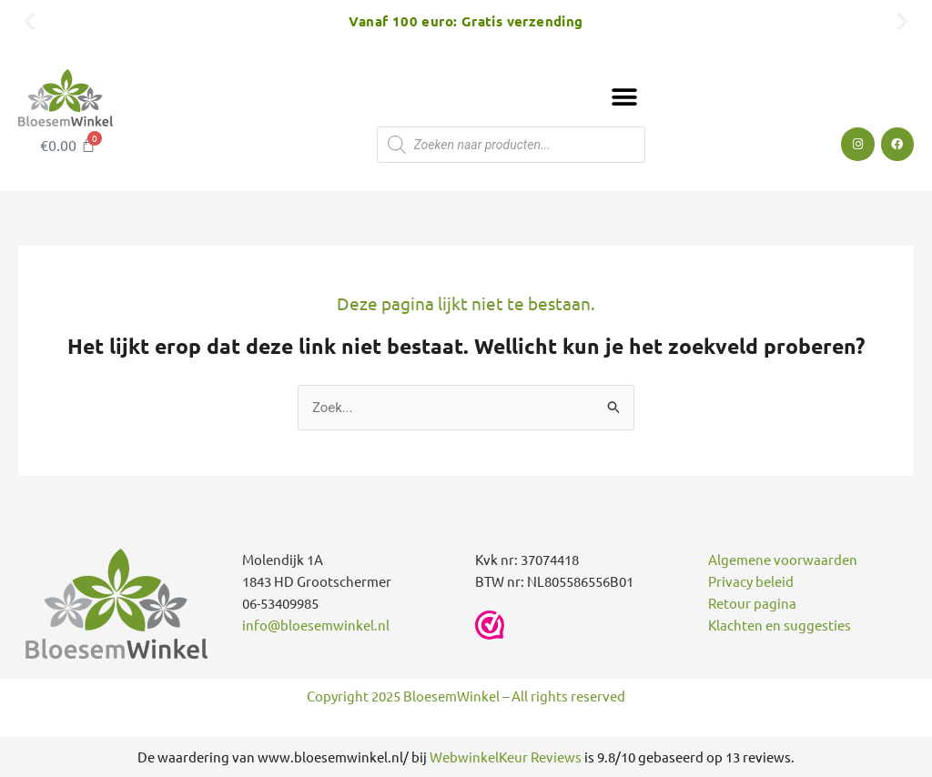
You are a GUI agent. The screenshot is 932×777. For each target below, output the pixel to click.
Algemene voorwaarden (782, 560)
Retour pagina (752, 603)
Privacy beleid (751, 581)
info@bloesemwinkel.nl (316, 625)
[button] (29, 20)
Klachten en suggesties (779, 625)
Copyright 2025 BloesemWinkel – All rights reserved (466, 695)
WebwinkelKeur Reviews (506, 756)
